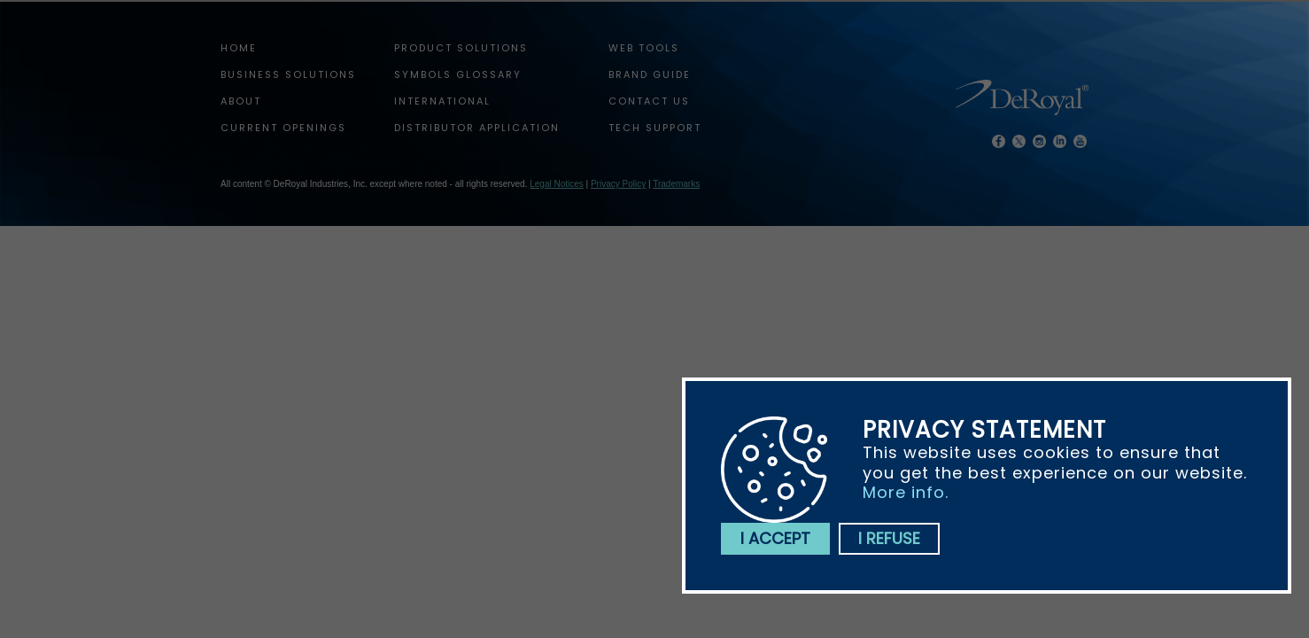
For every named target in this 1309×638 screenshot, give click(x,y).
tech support (654, 128)
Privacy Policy (618, 184)
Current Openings (283, 128)
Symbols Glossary (458, 74)
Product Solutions (461, 48)
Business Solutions (288, 74)
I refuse (889, 538)
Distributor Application (477, 128)
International (442, 101)
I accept (775, 538)
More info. (906, 492)
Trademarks (676, 184)
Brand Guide (649, 74)
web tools (643, 48)
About (241, 101)
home (239, 48)
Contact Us (649, 101)
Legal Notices (557, 184)
